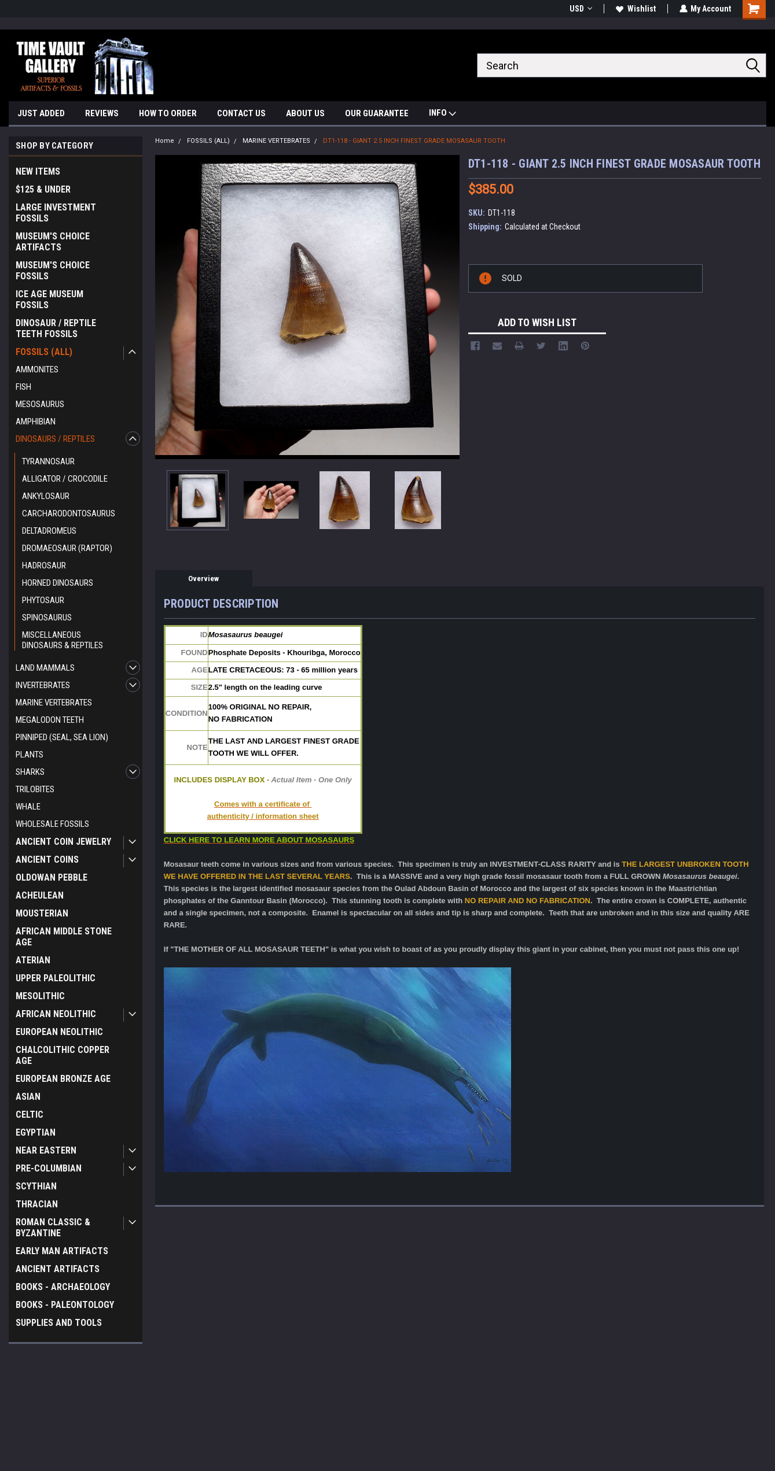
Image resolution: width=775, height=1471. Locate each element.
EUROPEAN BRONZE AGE (63, 1078)
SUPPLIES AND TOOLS (59, 1322)
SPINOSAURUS (47, 617)
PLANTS (29, 754)
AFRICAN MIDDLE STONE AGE (64, 937)
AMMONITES (37, 369)
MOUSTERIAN (42, 913)
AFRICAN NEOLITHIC (56, 1013)
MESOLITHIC (40, 995)
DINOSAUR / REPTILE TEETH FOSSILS (56, 328)
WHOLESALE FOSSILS (52, 824)
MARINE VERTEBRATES (54, 702)
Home (164, 141)
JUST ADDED (41, 113)
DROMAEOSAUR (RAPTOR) (67, 548)
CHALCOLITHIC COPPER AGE (62, 1055)
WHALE (28, 806)
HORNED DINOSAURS (57, 583)
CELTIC (29, 1114)
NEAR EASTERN (46, 1150)
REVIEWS (102, 113)
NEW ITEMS (38, 171)
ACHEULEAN (40, 895)
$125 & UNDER (43, 189)
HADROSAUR (44, 565)
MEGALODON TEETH (50, 720)
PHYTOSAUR (43, 600)
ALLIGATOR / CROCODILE (65, 479)
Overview (203, 578)
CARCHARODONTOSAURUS (68, 513)
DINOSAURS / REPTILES (55, 439)
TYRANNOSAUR (48, 461)
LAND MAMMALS (45, 668)
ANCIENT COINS (47, 859)
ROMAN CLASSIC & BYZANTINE (53, 1228)
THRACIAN (37, 1204)
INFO (442, 114)
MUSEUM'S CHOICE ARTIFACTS (53, 242)
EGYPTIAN (36, 1132)
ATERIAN (33, 960)
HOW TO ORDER (168, 113)
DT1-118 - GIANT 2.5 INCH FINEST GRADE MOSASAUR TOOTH (414, 141)
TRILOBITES (35, 789)
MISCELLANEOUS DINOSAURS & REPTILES (62, 640)
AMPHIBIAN (36, 421)
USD (580, 8)
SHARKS (30, 772)
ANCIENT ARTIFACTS (58, 1268)
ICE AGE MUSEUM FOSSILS (49, 300)
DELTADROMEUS (49, 531)
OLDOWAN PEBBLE (51, 877)
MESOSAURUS (40, 404)
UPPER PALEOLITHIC (56, 978)
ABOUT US (305, 113)
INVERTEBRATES (43, 685)
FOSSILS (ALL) (44, 351)
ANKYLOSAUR (45, 496)
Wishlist (635, 8)
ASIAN (28, 1096)
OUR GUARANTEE (377, 113)
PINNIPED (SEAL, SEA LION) (62, 737)
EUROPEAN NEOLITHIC (59, 1031)
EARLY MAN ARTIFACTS (62, 1250)
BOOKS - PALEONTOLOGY (65, 1304)
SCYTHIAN (36, 1186)
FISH (23, 387)
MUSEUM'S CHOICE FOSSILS (53, 271)
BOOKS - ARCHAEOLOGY (63, 1286)
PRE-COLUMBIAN (49, 1168)
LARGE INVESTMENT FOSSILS (56, 213)
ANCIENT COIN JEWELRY (63, 841)
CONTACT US (241, 113)
